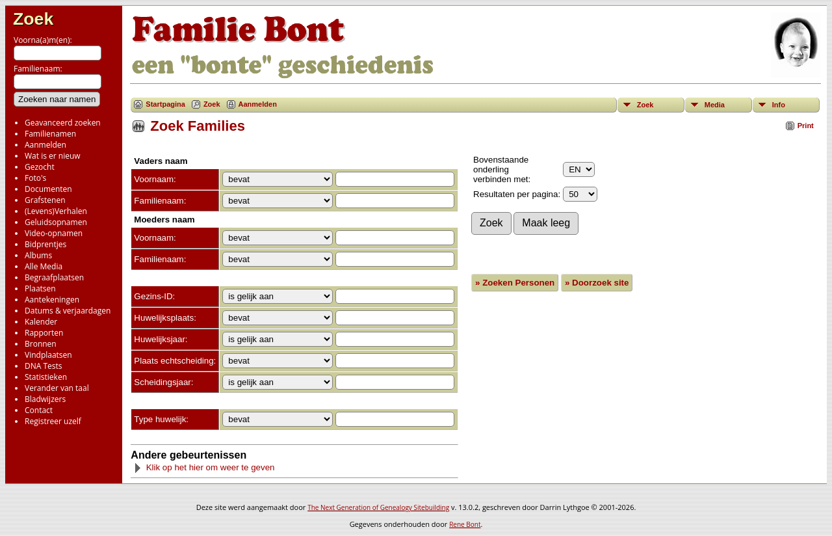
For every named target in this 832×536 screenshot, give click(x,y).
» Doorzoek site (597, 283)
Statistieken (46, 376)
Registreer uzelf (53, 421)
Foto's (35, 177)
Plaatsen (40, 288)
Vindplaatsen (48, 354)
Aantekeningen (52, 299)
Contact (39, 410)
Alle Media (43, 266)
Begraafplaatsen (54, 277)
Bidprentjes (45, 244)
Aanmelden (45, 144)
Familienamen (50, 133)
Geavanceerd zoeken (63, 122)
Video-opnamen (54, 233)
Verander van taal (57, 388)
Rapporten (44, 332)
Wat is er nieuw (53, 155)
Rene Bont (464, 524)
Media (715, 105)
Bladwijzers (45, 399)
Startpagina (165, 104)
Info (778, 105)
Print (806, 125)
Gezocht (40, 166)
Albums (38, 255)
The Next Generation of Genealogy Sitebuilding (378, 507)
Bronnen (41, 343)
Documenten (48, 188)
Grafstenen (45, 200)
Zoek (33, 19)
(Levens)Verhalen (56, 211)
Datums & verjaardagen (67, 310)
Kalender (41, 321)
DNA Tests (43, 365)
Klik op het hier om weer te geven (204, 467)
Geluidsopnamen (56, 222)
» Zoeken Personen (514, 283)
